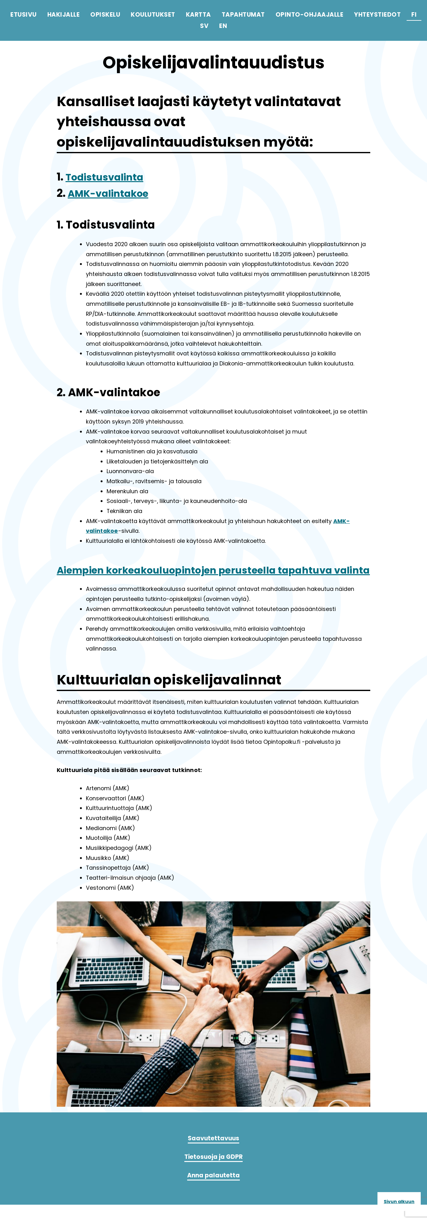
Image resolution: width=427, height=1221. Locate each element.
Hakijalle (63, 14)
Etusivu (23, 14)
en (223, 26)
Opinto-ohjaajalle (310, 14)
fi (414, 14)
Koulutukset (153, 14)
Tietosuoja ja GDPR (213, 1173)
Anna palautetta (213, 1191)
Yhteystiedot (377, 14)
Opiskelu (105, 14)
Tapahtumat (243, 14)
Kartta (198, 14)
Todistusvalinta (109, 176)
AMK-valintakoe (113, 193)
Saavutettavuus (213, 1154)
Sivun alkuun (399, 1201)
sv (204, 26)
